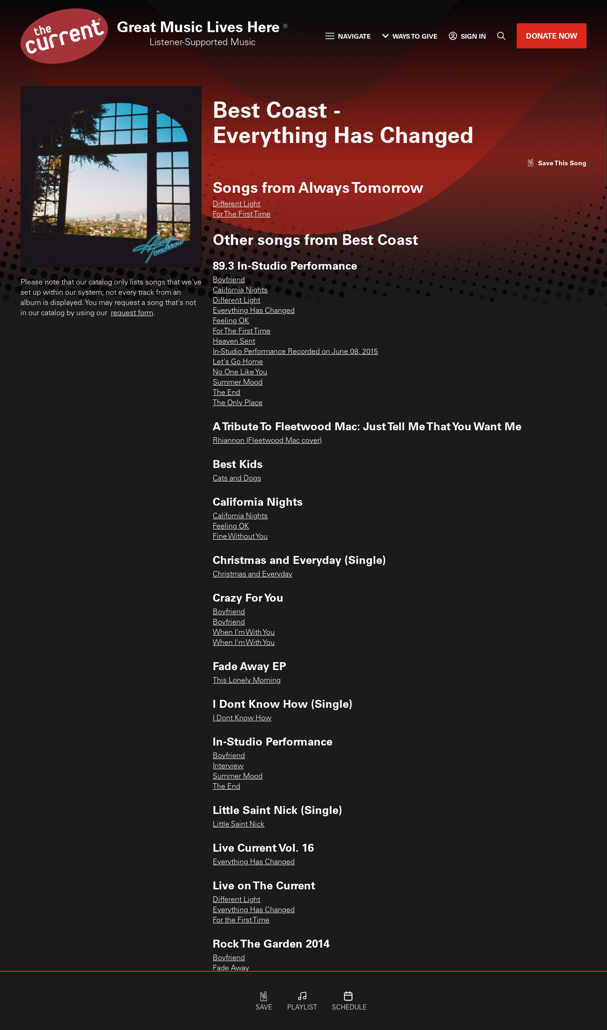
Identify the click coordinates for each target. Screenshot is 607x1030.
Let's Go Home (238, 362)
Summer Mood (238, 382)
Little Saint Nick (238, 824)
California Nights (240, 290)
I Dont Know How (242, 718)
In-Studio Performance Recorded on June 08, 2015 (295, 352)
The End (226, 393)
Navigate (348, 36)
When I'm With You (244, 633)
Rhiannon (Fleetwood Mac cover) (267, 441)
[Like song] (557, 163)
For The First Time (241, 214)
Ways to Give (410, 36)
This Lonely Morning (247, 680)
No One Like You (240, 372)
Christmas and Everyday (252, 574)
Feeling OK (231, 321)
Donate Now (551, 36)
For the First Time (241, 920)
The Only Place (238, 403)
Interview (228, 766)
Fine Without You (240, 537)
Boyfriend (229, 280)
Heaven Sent (234, 342)
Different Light (236, 204)
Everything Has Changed (254, 311)
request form (132, 313)
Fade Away (231, 968)
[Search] (501, 36)
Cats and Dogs (237, 478)
